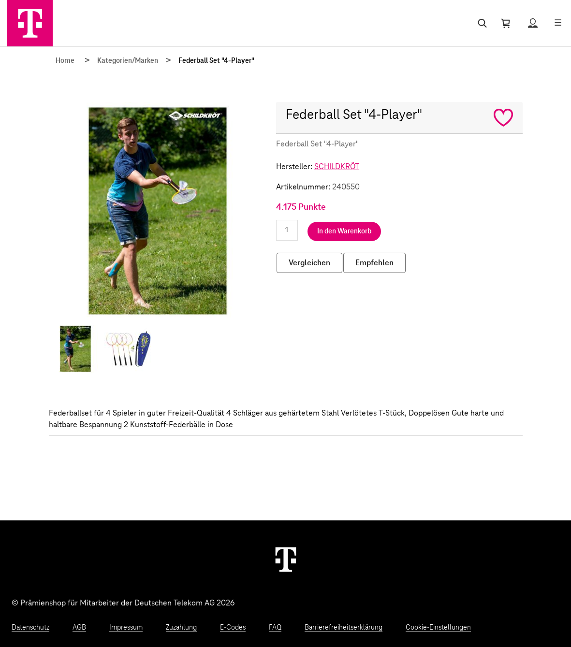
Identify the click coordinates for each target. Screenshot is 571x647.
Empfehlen (374, 263)
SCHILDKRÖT (336, 166)
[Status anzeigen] (533, 23)
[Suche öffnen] (480, 23)
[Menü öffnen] (558, 23)
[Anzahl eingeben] (287, 230)
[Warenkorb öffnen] (505, 23)
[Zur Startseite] (30, 23)
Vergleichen (309, 263)
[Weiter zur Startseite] (285, 559)
